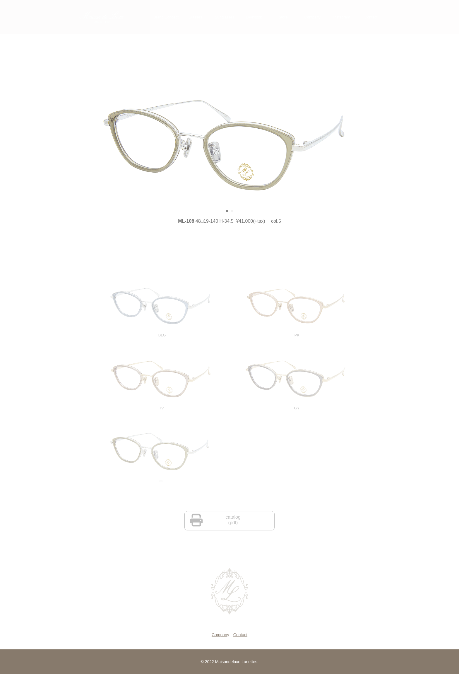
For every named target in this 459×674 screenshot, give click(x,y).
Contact (240, 634)
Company (220, 634)
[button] (227, 215)
